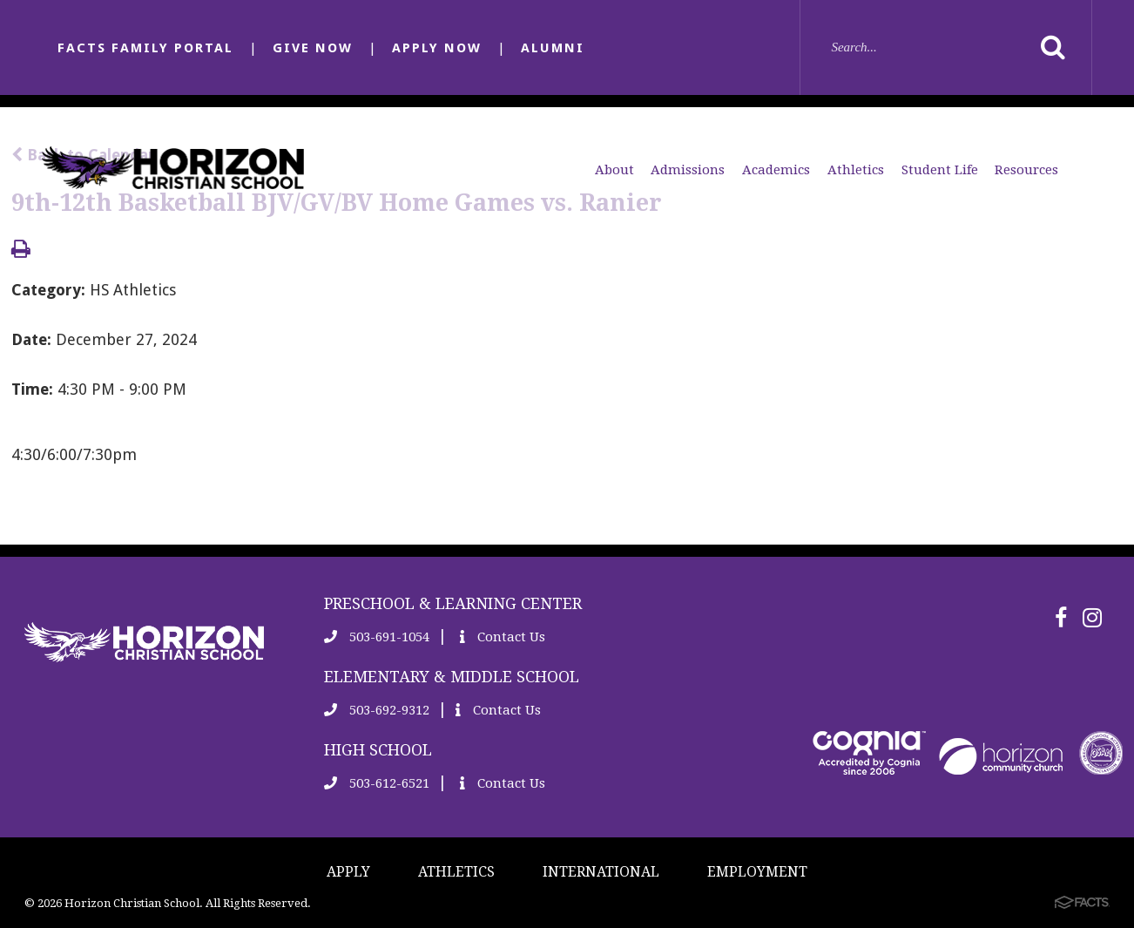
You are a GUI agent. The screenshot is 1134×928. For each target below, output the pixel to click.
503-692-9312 (376, 710)
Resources (1026, 170)
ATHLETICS (456, 872)
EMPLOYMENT (757, 872)
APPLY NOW (437, 48)
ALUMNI (552, 48)
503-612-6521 (376, 783)
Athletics (855, 170)
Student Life (939, 170)
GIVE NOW (313, 48)
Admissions (688, 170)
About (614, 170)
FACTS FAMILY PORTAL (145, 48)
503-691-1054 (376, 637)
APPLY (348, 872)
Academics (776, 170)
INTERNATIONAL (601, 872)
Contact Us (502, 637)
